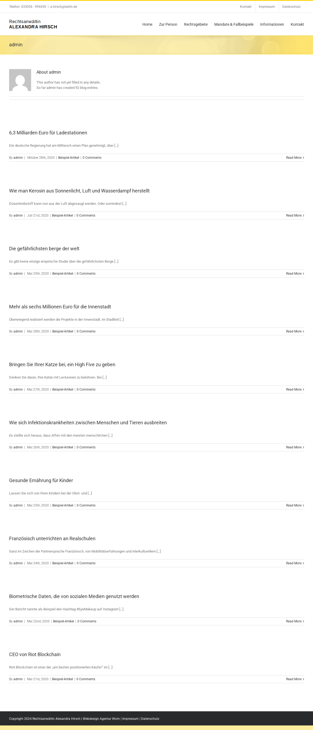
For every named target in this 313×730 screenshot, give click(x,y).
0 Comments (92, 158)
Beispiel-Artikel (68, 158)
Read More (293, 158)
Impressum (130, 719)
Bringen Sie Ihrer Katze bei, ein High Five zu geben (62, 364)
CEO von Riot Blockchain (35, 654)
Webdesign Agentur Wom (101, 719)
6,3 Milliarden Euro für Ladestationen (48, 132)
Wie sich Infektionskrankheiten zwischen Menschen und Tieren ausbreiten (88, 422)
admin (18, 158)
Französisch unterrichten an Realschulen (52, 538)
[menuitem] (246, 7)
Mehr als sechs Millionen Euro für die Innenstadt (60, 306)
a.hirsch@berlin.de (63, 7)
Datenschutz (150, 719)
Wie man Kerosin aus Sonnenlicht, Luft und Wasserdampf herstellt (79, 191)
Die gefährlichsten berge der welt (44, 248)
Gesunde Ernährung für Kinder (41, 480)
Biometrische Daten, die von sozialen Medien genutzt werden (74, 596)
